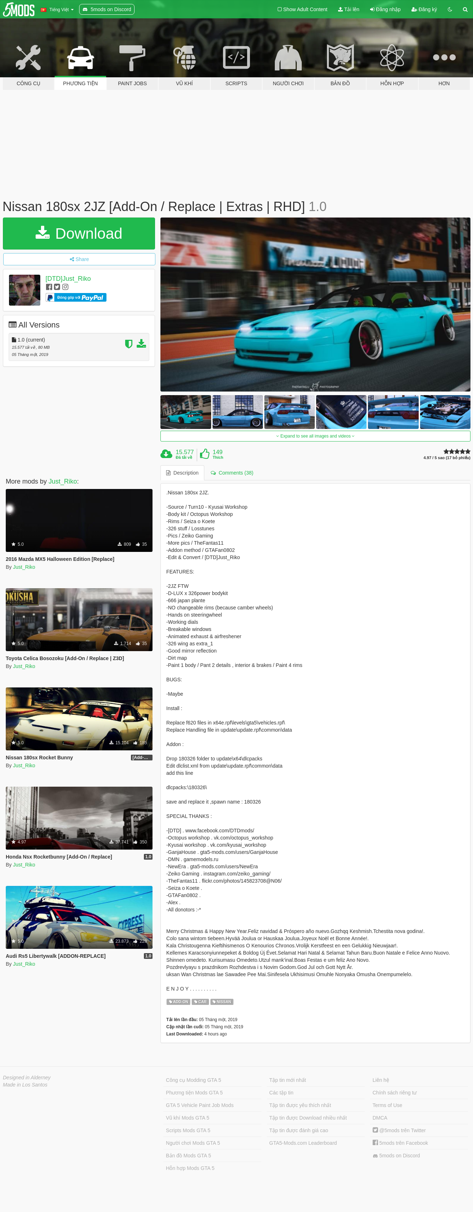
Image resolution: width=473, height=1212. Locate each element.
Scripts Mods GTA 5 (188, 1130)
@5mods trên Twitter (399, 1130)
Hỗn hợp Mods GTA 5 (190, 1168)
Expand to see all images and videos (315, 436)
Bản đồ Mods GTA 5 (188, 1155)
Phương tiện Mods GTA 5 (194, 1093)
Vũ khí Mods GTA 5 (187, 1118)
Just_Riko (63, 481)
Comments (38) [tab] (232, 473)
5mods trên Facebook (400, 1143)
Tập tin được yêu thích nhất (300, 1105)
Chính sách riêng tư (395, 1093)
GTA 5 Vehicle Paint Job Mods (199, 1105)
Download (79, 233)
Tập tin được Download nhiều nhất (308, 1118)
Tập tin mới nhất (287, 1080)
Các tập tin (281, 1093)
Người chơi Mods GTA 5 (193, 1143)
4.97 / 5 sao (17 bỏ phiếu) (447, 458)
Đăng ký (424, 9)
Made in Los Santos (25, 1085)
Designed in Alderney (27, 1077)
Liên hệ (381, 1080)
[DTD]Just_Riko (68, 278)
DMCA (380, 1118)
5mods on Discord (396, 1156)
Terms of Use (387, 1105)
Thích (218, 457)
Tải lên (348, 9)
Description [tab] (182, 473)
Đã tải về (184, 457)
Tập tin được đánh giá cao (298, 1130)
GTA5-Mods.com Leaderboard (303, 1143)
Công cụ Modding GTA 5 (193, 1080)
